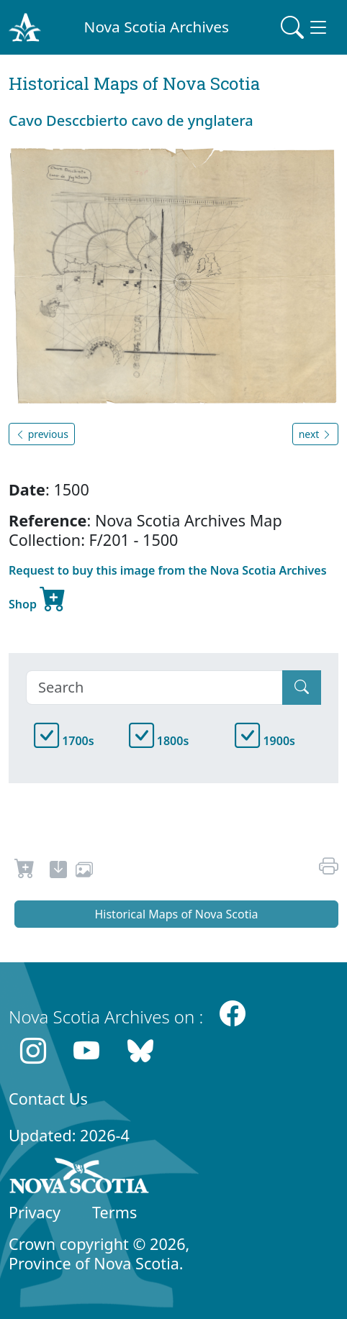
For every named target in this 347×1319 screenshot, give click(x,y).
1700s (64, 741)
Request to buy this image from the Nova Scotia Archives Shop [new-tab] (168, 589)
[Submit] (301, 687)
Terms (114, 1212)
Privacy (34, 1212)
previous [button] (41, 434)
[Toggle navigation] (305, 27)
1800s (159, 741)
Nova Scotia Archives (156, 27)
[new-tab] (58, 872)
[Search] (154, 687)
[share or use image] (84, 872)
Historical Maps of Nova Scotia (176, 914)
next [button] (315, 434)
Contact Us (48, 1098)
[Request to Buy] (24, 872)
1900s (265, 741)
